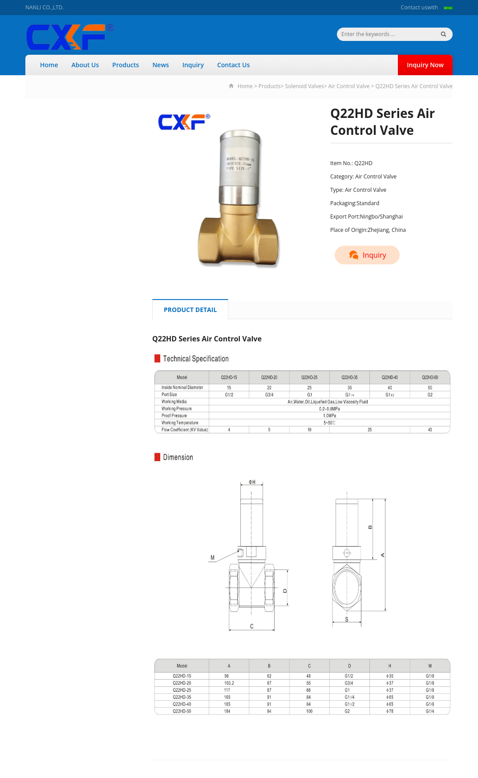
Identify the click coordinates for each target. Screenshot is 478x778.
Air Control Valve (349, 86)
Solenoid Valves (304, 86)
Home (49, 65)
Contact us (414, 7)
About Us (85, 65)
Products (125, 65)
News (160, 65)
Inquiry (193, 65)
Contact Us (233, 65)
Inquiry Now (425, 65)
